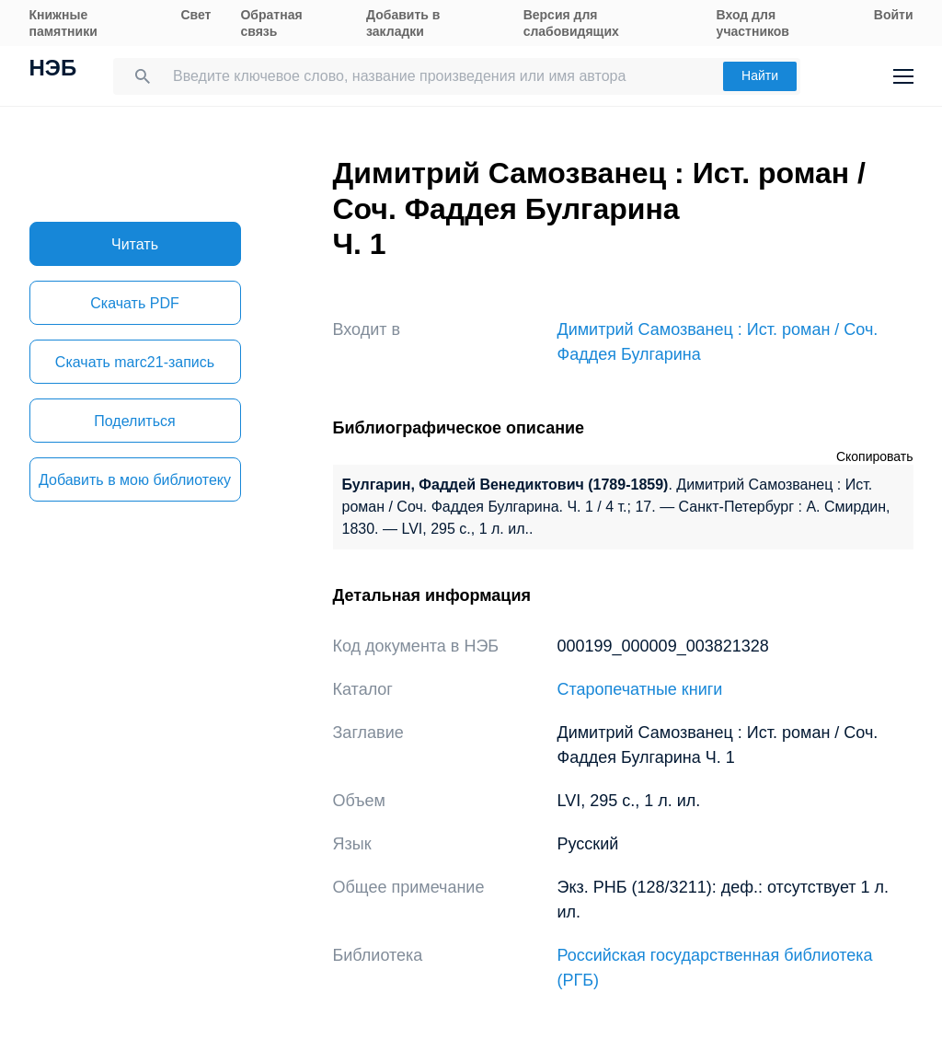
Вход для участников (753, 23)
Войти (893, 14)
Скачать (134, 303)
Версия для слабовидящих (571, 23)
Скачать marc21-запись (134, 362)
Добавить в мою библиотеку (135, 480)
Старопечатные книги (640, 689)
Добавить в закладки (403, 23)
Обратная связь (271, 23)
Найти (759, 75)
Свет (195, 14)
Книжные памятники (63, 23)
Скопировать (874, 456)
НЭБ (53, 70)
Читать (134, 244)
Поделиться (134, 421)
